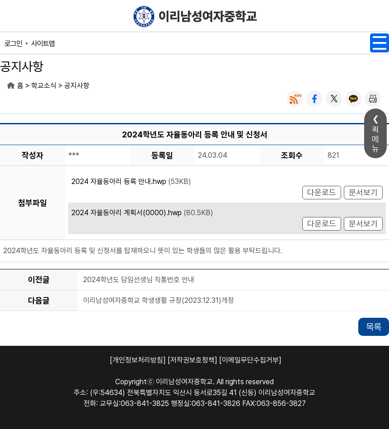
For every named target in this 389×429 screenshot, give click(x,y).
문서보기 (363, 192)
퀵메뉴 (375, 139)
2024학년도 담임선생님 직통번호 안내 (138, 279)
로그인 (13, 43)
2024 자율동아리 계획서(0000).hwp (126, 212)
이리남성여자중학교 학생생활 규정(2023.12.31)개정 (158, 300)
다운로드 (321, 192)
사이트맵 (43, 43)
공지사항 (76, 85)
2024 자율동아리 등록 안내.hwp (118, 181)
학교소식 (43, 85)
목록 (373, 326)
